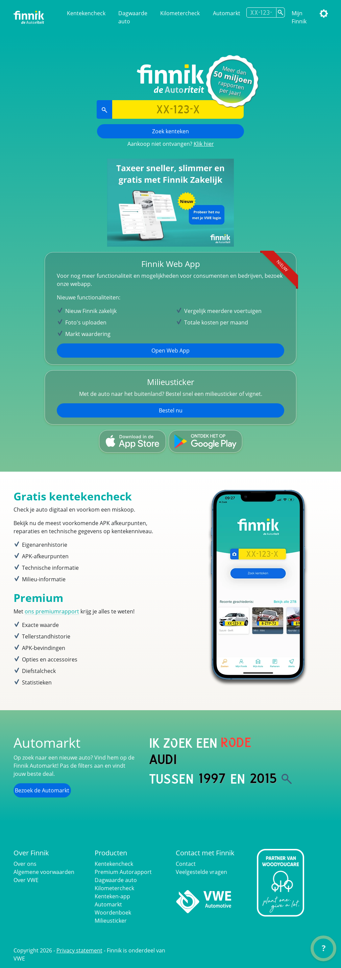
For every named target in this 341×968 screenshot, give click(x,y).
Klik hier (204, 144)
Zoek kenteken (170, 131)
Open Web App (170, 350)
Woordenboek (113, 912)
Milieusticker (111, 920)
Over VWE (26, 880)
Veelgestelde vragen (201, 872)
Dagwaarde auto (132, 17)
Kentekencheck (86, 13)
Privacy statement (79, 950)
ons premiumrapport (52, 611)
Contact (186, 864)
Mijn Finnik (299, 17)
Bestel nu (170, 410)
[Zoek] (287, 779)
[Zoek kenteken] (280, 12)
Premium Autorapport (123, 872)
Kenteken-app (112, 896)
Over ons (25, 864)
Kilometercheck (180, 13)
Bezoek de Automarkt (42, 790)
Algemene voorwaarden (44, 872)
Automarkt (226, 13)
